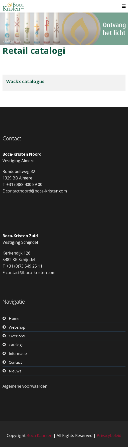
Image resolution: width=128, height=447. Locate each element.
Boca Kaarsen (39, 435)
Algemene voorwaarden (25, 386)
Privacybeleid (109, 435)
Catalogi (16, 344)
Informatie (18, 353)
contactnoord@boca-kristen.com (36, 191)
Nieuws (15, 370)
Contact (15, 362)
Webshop (17, 327)
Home (14, 318)
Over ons (17, 335)
